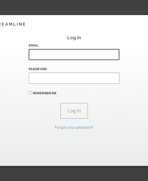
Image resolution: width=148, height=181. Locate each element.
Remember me (45, 93)
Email (34, 45)
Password (38, 69)
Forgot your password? (74, 127)
